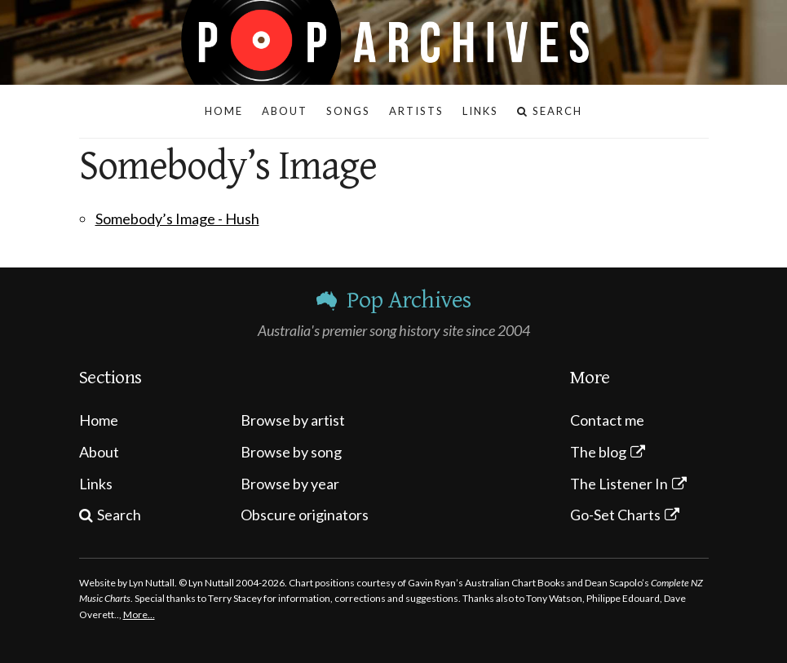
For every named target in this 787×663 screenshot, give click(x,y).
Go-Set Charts (615, 515)
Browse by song (291, 452)
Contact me (607, 420)
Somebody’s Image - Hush (177, 219)
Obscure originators (305, 515)
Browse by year (290, 484)
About (99, 452)
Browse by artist (293, 420)
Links (96, 484)
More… (139, 614)
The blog (598, 452)
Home (98, 420)
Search (119, 515)
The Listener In (619, 484)
